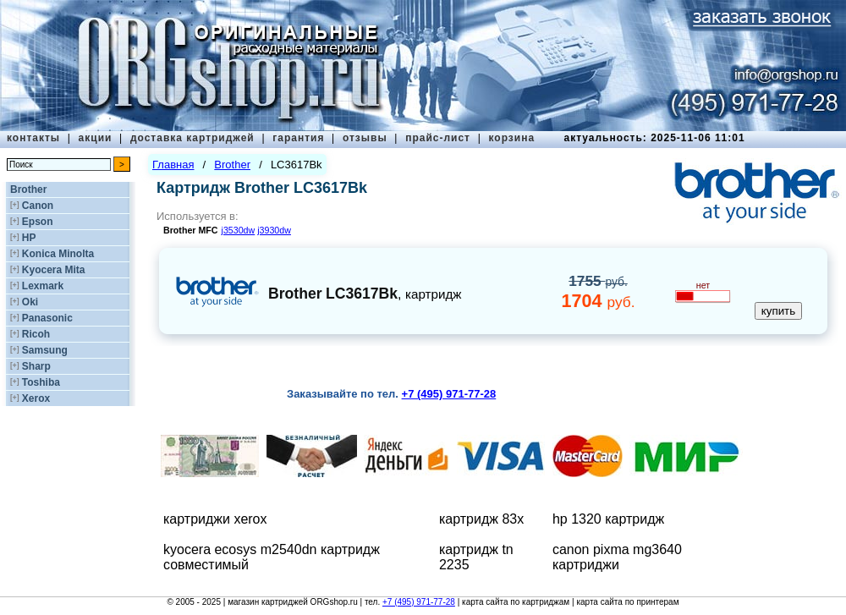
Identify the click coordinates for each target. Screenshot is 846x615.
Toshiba (41, 382)
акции (96, 138)
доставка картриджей (192, 138)
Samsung (45, 350)
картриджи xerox (215, 519)
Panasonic (47, 318)
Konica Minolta (58, 254)
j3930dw (274, 230)
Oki (30, 302)
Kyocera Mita (53, 270)
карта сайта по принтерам (627, 602)
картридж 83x (481, 519)
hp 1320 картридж (608, 519)
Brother (28, 189)
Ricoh (36, 334)
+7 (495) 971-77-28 (418, 602)
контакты (33, 138)
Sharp (36, 366)
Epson (37, 222)
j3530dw (238, 230)
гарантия (298, 138)
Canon (37, 205)
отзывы (365, 138)
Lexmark (42, 286)
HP (29, 238)
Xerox (36, 398)
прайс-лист (437, 138)
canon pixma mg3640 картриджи (617, 557)
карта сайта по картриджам (515, 602)
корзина (511, 138)
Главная (173, 164)
